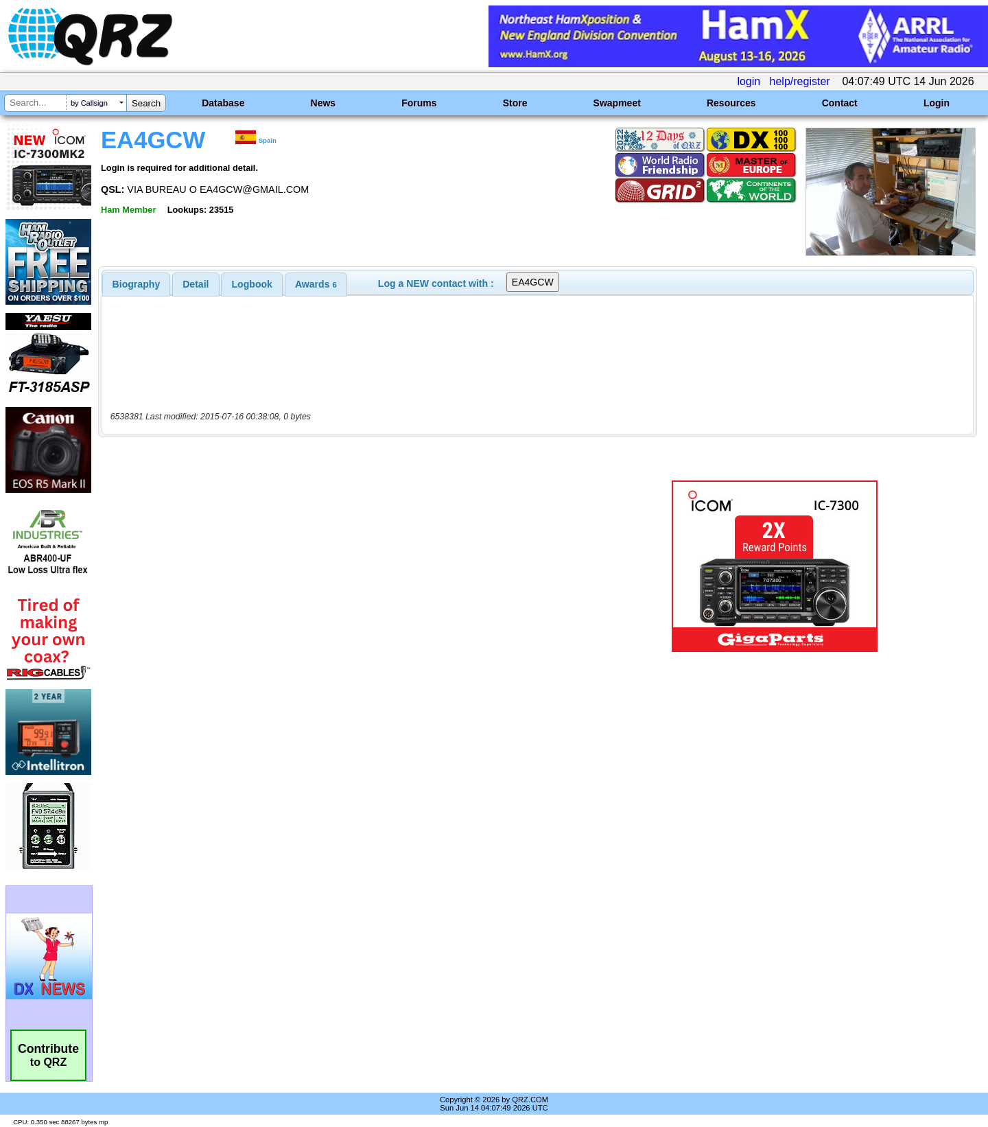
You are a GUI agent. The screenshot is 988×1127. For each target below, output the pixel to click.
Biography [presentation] (137, 284)
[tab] (136, 284)
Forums (418, 102)
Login (937, 102)
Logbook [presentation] (252, 284)
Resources (731, 102)
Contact (840, 102)
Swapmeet (617, 102)
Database (223, 102)
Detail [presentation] (196, 284)
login (748, 81)
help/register (800, 81)
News (323, 102)
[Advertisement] (346, 566)
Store (515, 102)
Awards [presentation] (316, 284)
